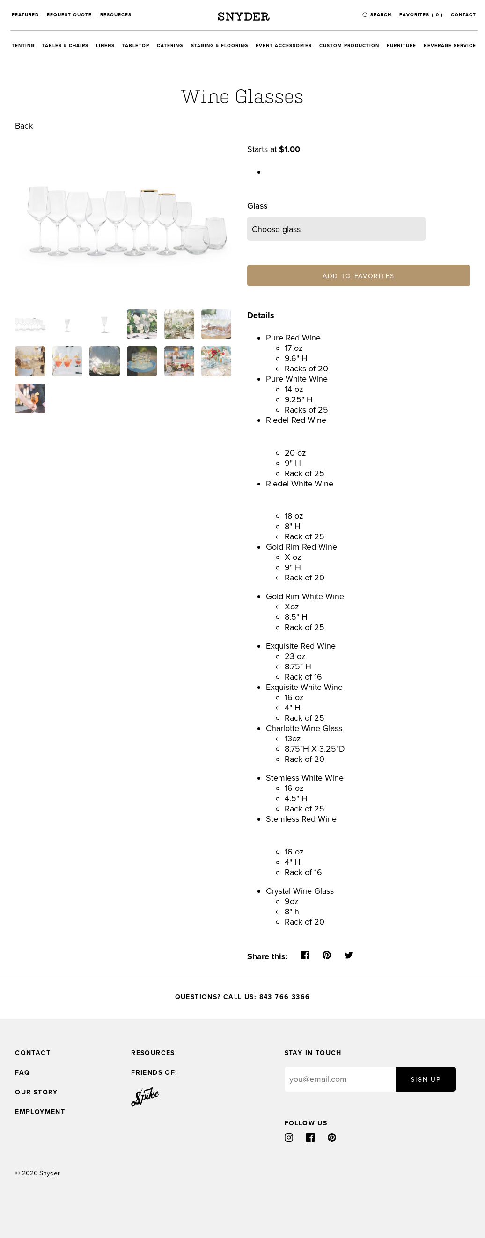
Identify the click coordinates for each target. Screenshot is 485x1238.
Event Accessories (284, 46)
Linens (105, 46)
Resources (116, 15)
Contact (463, 15)
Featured (25, 15)
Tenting (23, 46)
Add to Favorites (359, 276)
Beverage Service (450, 46)
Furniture (401, 46)
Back (24, 126)
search (380, 15)
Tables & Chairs (65, 46)
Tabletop (135, 46)
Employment (40, 1112)
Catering (170, 46)
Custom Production (349, 46)
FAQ (22, 1073)
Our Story (36, 1092)
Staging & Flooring (219, 46)
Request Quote (69, 15)
